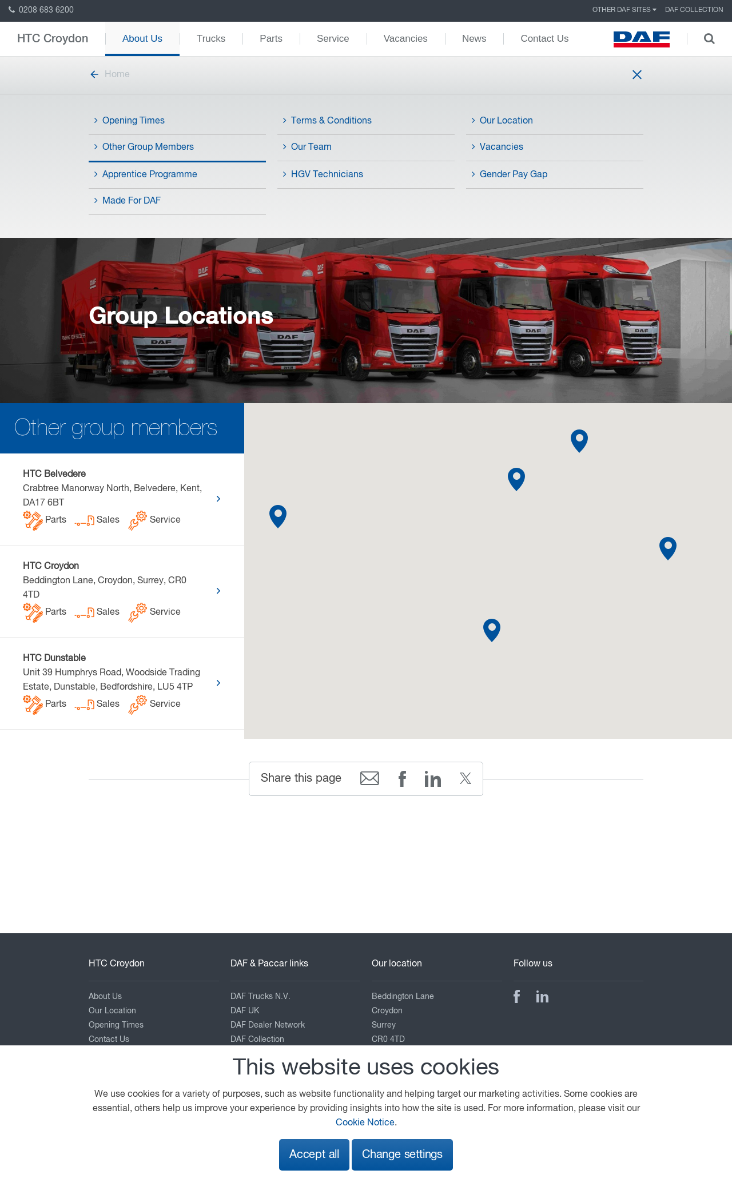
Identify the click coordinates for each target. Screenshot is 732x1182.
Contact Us (544, 38)
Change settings (402, 1155)
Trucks (211, 38)
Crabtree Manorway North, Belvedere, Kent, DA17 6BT (112, 500)
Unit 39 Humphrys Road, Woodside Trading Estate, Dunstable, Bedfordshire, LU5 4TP (111, 684)
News (474, 38)
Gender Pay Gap (509, 174)
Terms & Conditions (327, 121)
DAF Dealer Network (267, 1025)
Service (333, 38)
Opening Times (129, 121)
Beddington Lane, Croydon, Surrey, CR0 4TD (104, 592)
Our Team (307, 147)
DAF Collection (694, 10)
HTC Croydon (52, 39)
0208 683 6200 (41, 10)
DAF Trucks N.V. (260, 997)
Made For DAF (127, 201)
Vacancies (406, 38)
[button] (668, 548)
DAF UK (244, 1011)
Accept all (314, 1155)
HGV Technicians (323, 174)
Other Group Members (144, 147)
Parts (271, 38)
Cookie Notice (365, 1123)
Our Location (502, 121)
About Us (142, 38)
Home (109, 74)
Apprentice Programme (145, 174)
